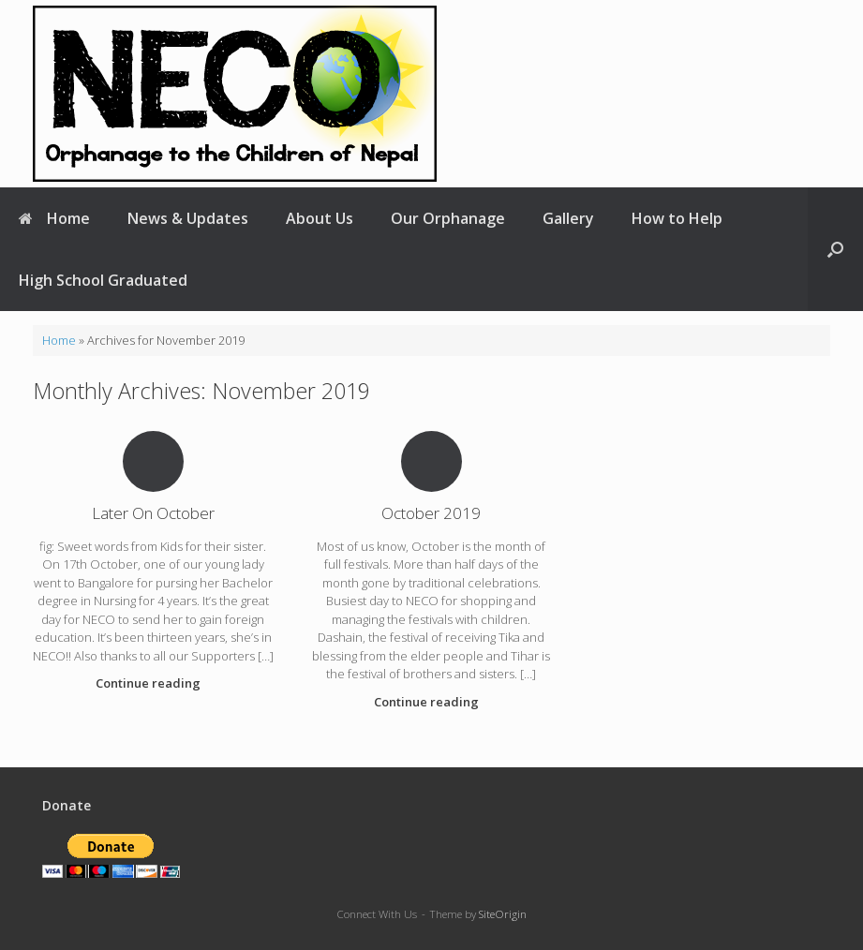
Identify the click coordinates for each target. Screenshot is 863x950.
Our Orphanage (448, 218)
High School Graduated (103, 280)
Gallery (568, 218)
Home (54, 218)
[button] (835, 249)
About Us (319, 218)
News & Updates (187, 218)
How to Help (677, 218)
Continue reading (153, 683)
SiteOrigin (503, 914)
